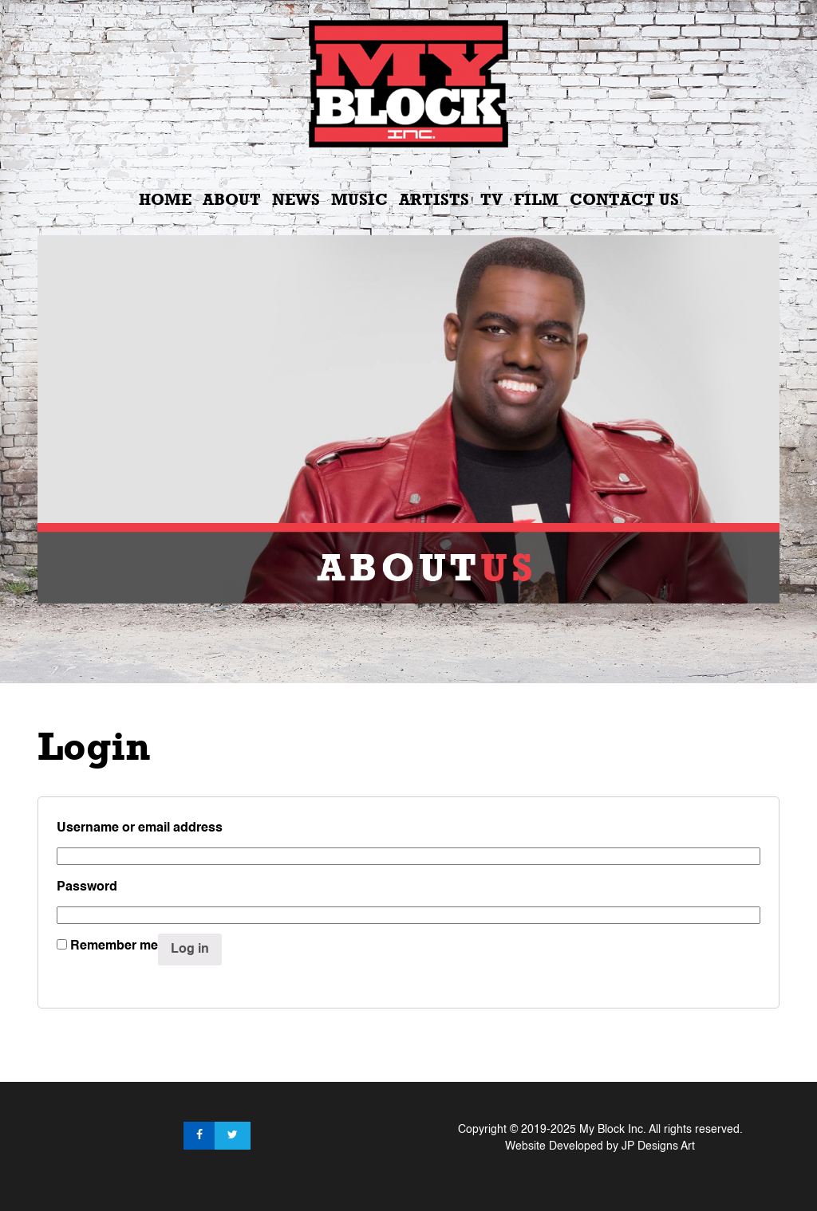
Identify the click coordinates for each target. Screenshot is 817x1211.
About (232, 199)
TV (491, 199)
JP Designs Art (658, 1146)
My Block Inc (611, 1129)
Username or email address (144, 828)
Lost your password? (119, 982)
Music (359, 199)
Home (165, 199)
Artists (434, 199)
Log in (190, 949)
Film (536, 199)
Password (91, 887)
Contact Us (624, 199)
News (296, 199)
